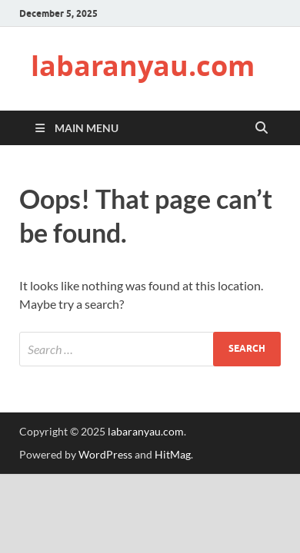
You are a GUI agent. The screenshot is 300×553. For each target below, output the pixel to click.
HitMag (173, 454)
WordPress (105, 454)
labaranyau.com (143, 65)
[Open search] (261, 128)
